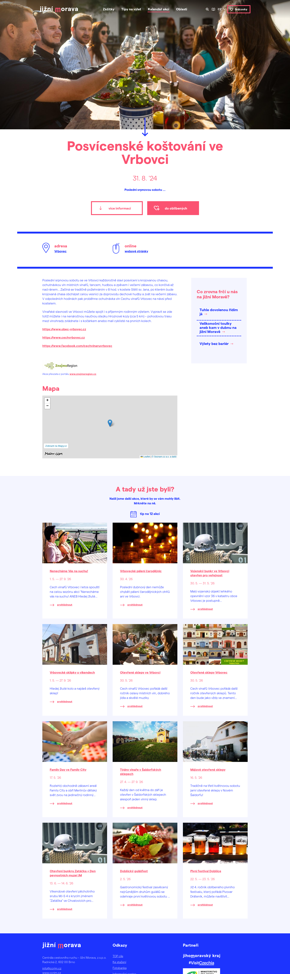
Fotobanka (120, 968)
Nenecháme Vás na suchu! (69, 571)
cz (220, 9)
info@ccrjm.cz (51, 968)
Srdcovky (241, 9)
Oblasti (181, 9)
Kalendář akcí (158, 9)
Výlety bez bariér (214, 343)
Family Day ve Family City (68, 769)
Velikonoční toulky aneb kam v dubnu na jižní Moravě (218, 327)
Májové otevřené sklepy (207, 769)
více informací (120, 208)
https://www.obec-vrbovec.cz (64, 329)
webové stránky (136, 251)
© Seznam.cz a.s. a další (164, 456)
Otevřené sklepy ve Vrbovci (140, 672)
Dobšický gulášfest (134, 871)
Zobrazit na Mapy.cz (56, 446)
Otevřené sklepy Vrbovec (208, 672)
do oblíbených (176, 208)
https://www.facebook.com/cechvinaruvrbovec (77, 346)
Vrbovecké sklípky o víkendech (72, 672)
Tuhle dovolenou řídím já (219, 311)
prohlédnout (64, 604)
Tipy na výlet (131, 9)
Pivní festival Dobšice (205, 871)
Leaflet (145, 456)
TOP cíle (118, 956)
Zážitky (108, 9)
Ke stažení (119, 962)
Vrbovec (60, 251)
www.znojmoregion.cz (83, 373)
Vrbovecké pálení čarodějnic (141, 571)
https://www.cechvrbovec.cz (63, 337)
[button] (110, 423)
